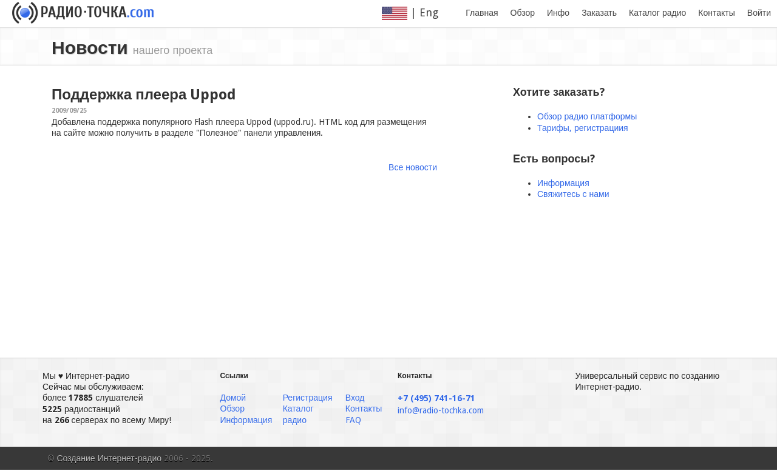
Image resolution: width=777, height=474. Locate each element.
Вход (355, 397)
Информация (563, 183)
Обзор (523, 13)
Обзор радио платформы (587, 116)
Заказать (599, 13)
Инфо (558, 13)
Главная (482, 13)
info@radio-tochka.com (441, 410)
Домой (233, 397)
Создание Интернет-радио (109, 458)
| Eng (417, 13)
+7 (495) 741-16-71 (436, 398)
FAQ (353, 420)
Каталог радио (657, 13)
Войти (759, 13)
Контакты (716, 13)
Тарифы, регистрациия (582, 128)
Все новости (412, 167)
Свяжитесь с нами (573, 194)
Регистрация (308, 397)
